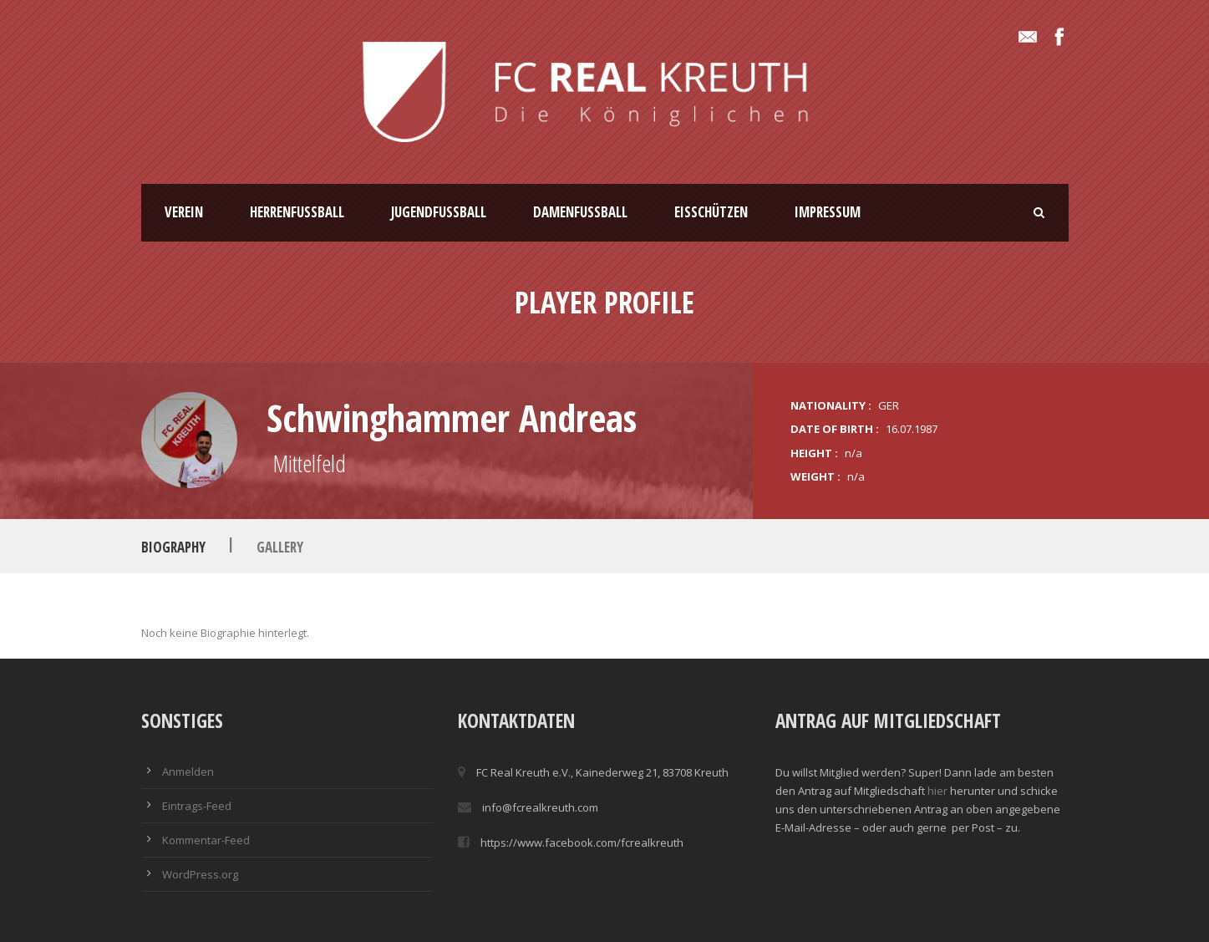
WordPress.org (200, 874)
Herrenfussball (297, 211)
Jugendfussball (438, 211)
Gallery (280, 547)
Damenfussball (580, 211)
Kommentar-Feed (206, 840)
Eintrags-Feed (196, 805)
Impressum (828, 211)
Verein (184, 211)
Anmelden (188, 771)
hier (937, 790)
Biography (173, 547)
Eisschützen (711, 211)
